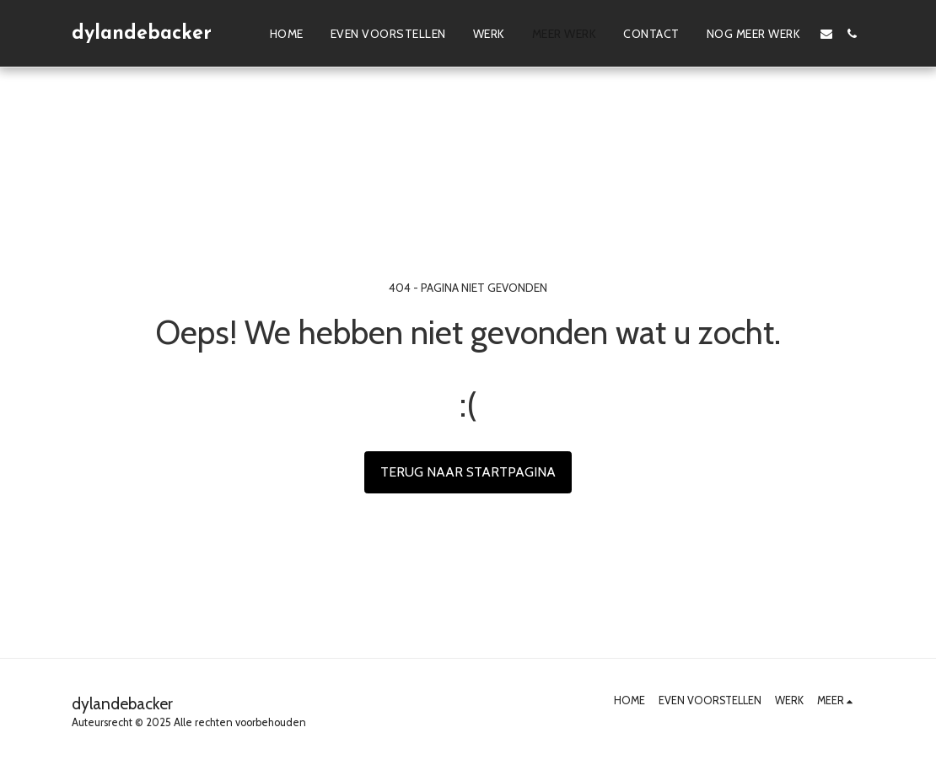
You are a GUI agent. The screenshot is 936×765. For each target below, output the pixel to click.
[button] (826, 34)
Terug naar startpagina (468, 472)
